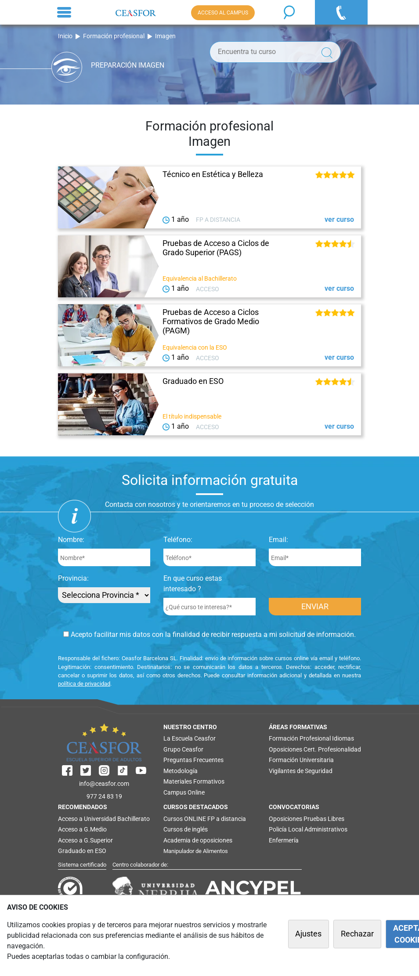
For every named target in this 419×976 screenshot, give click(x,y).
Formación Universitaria (301, 759)
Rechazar (357, 933)
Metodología (180, 770)
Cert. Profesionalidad (332, 749)
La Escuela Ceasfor (189, 738)
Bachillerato (133, 818)
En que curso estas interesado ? (192, 583)
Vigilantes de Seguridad (300, 770)
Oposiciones (285, 749)
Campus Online (184, 792)
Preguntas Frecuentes (193, 759)
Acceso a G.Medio (82, 829)
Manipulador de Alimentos (195, 851)
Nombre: (71, 539)
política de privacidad (84, 683)
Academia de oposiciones (197, 840)
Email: (278, 539)
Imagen (165, 36)
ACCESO (223, 13)
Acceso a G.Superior (85, 840)
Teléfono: (177, 539)
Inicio (65, 36)
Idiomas (343, 738)
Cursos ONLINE (184, 818)
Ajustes (308, 933)
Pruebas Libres (323, 818)
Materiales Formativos (193, 781)
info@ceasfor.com (104, 783)
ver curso (339, 219)
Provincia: (73, 578)
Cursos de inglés (185, 829)
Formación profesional (113, 36)
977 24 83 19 (104, 796)
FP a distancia (226, 818)
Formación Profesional (300, 738)
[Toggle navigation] (64, 12)
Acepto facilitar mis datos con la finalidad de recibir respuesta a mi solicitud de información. (209, 634)
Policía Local (286, 829)
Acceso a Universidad (87, 818)
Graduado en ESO (82, 850)
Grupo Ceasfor (183, 749)
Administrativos (325, 829)
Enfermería (284, 840)
